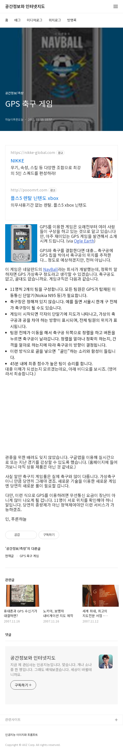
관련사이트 (13, 719)
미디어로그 (34, 20)
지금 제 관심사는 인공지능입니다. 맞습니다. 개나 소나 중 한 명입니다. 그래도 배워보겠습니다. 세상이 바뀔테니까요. (51, 669)
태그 (17, 20)
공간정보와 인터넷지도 (25, 6)
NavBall (50, 269)
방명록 (71, 20)
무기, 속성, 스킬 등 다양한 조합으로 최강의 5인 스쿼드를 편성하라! (46, 170)
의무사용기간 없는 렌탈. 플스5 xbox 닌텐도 (49, 205)
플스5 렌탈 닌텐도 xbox (34, 198)
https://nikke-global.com (33, 152)
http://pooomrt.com (29, 190)
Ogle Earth (84, 240)
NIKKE (17, 160)
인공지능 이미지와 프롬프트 (21, 734)
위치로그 (55, 20)
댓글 (8, 634)
